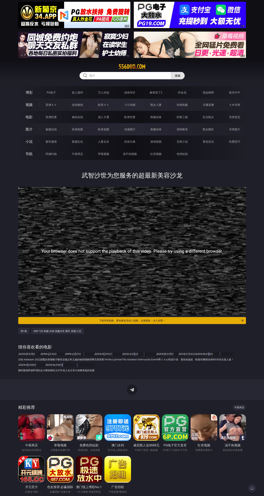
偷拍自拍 (77, 117)
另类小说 (182, 142)
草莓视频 (103, 154)
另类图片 (234, 129)
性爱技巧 (234, 142)
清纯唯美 (182, 129)
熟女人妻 (156, 105)
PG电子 (51, 92)
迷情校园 (156, 142)
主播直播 (208, 105)
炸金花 (182, 92)
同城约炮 (51, 154)
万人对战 (103, 92)
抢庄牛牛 (234, 92)
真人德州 (77, 92)
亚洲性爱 (51, 117)
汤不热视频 (130, 154)
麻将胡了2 (156, 92)
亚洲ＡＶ (51, 105)
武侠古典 (129, 142)
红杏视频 (156, 154)
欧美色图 (103, 129)
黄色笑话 (208, 142)
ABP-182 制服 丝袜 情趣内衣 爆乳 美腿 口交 (57, 331)
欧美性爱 (129, 117)
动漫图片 (129, 129)
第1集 (24, 331)
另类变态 (234, 117)
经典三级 (182, 117)
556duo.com (132, 66)
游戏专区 (129, 92)
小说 (29, 141)
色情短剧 (182, 154)
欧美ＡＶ (103, 105)
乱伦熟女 (208, 117)
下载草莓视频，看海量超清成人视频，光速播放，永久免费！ (171, 320)
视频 (29, 104)
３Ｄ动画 (129, 105)
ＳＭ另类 (234, 105)
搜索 (177, 76)
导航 (29, 153)
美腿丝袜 (156, 129)
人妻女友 (103, 142)
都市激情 (51, 142)
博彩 (29, 92)
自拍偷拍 (77, 105)
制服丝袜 (156, 117)
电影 (29, 117)
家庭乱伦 (77, 142)
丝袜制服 (182, 105)
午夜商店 (77, 154)
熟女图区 (208, 129)
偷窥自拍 (51, 129)
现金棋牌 (208, 92)
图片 (29, 129)
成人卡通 (103, 117)
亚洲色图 (77, 129)
